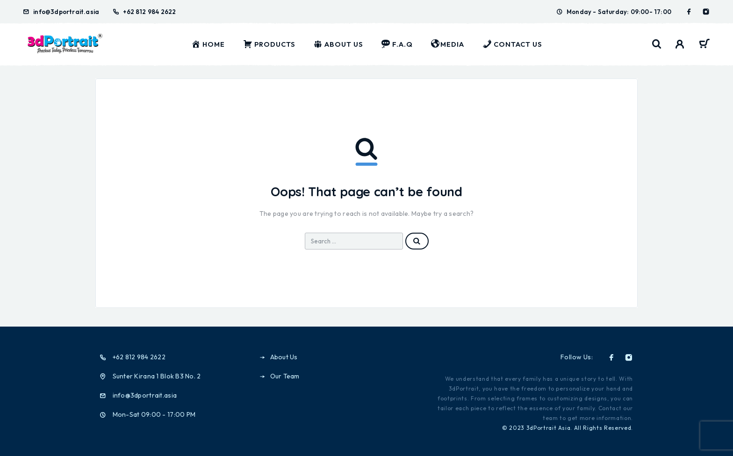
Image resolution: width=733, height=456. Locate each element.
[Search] (656, 44)
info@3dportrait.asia (66, 11)
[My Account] (679, 44)
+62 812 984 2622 (149, 11)
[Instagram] (705, 11)
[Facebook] (689, 11)
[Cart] (704, 45)
